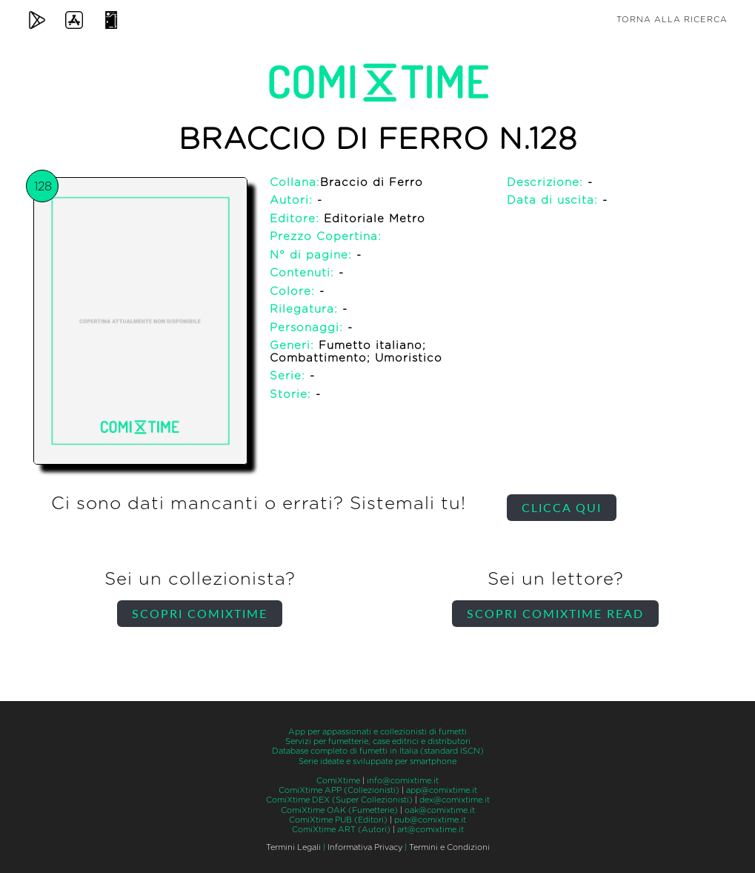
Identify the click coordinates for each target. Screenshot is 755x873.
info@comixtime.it (403, 781)
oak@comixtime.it (440, 810)
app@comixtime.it (441, 790)
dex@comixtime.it (454, 800)
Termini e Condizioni (449, 847)
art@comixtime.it (430, 830)
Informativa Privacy (364, 847)
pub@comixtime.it (430, 820)
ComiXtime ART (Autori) (341, 830)
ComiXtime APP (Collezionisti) (339, 790)
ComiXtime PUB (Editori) (338, 820)
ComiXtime (338, 781)
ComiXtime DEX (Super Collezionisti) (339, 800)
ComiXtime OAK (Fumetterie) (339, 810)
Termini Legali (293, 847)
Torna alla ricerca (672, 20)
